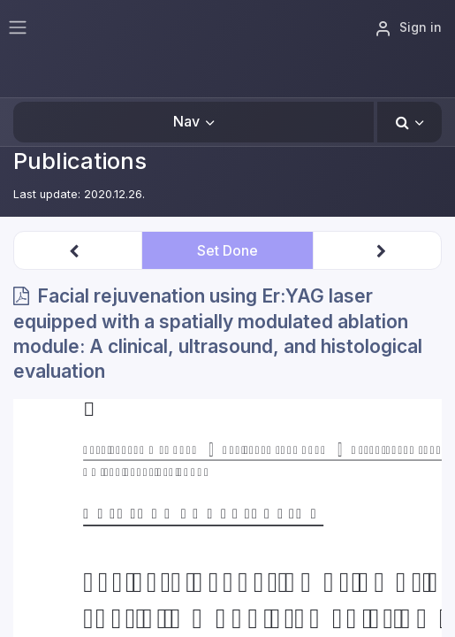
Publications (80, 160)
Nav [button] (186, 121)
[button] (409, 122)
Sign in (408, 28)
